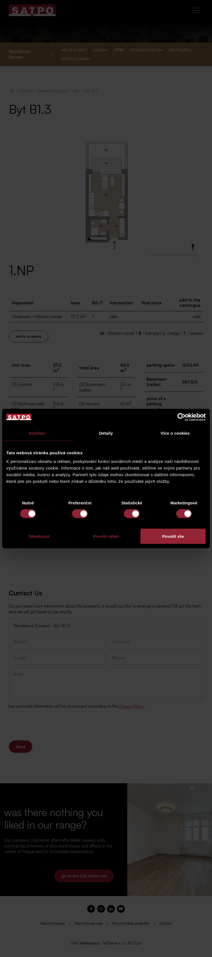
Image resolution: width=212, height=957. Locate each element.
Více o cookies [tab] (175, 432)
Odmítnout (38, 536)
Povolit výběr (106, 536)
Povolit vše (173, 536)
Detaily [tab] (106, 432)
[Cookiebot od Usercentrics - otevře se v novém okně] (181, 417)
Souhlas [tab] (37, 432)
